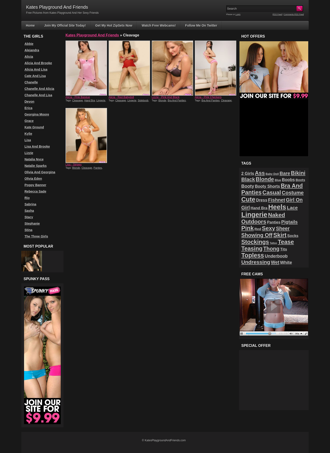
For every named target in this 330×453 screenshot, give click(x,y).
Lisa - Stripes (74, 164)
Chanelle (31, 82)
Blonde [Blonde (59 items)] (265, 179)
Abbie (29, 44)
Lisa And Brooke (37, 146)
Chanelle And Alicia (39, 89)
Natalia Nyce (34, 159)
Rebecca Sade (35, 191)
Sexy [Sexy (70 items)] (268, 228)
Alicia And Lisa (36, 69)
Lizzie (29, 153)
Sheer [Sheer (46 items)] (283, 228)
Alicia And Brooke (38, 63)
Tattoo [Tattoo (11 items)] (273, 243)
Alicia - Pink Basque (78, 97)
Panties (98, 167)
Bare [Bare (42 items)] (285, 173)
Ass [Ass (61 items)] (260, 173)
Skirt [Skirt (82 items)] (279, 235)
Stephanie (32, 223)
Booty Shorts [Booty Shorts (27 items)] (267, 186)
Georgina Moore (37, 114)
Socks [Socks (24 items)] (293, 236)
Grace (29, 121)
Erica (28, 108)
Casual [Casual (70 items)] (271, 192)
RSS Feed (277, 14)
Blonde (162, 100)
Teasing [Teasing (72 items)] (251, 248)
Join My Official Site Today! (65, 25)
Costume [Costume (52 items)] (293, 193)
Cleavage (77, 100)
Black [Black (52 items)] (248, 179)
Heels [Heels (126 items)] (277, 207)
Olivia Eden (33, 178)
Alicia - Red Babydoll (121, 97)
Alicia (29, 56)
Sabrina (30, 204)
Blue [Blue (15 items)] (278, 180)
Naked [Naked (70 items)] (276, 215)
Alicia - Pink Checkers (208, 97)
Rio (27, 198)
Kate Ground (34, 127)
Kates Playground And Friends (92, 35)
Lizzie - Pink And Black (165, 97)
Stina (28, 230)
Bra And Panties (177, 100)
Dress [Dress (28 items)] (261, 200)
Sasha (29, 211)
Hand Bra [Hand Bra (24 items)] (259, 208)
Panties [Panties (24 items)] (273, 222)
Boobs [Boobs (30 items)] (288, 179)
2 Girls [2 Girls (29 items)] (247, 173)
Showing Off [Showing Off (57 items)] (256, 235)
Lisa (28, 140)
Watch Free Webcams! (159, 25)
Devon (29, 101)
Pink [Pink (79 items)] (247, 228)
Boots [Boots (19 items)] (300, 180)
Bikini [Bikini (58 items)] (298, 173)
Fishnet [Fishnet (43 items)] (276, 199)
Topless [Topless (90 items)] (252, 255)
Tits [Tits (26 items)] (283, 249)
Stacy (29, 217)
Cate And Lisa (35, 76)
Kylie (28, 133)
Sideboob (143, 100)
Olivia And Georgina (40, 172)
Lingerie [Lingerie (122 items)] (254, 214)
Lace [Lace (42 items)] (292, 207)
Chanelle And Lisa (38, 95)
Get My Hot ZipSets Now (113, 25)
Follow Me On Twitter (201, 25)
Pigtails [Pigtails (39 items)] (289, 221)
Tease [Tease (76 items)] (286, 242)
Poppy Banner (35, 185)
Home (30, 25)
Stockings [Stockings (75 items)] (255, 242)
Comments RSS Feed (294, 14)
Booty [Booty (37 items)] (247, 186)
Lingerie (100, 100)
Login (238, 14)
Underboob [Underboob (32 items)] (276, 256)
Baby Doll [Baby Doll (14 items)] (272, 174)
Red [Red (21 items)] (258, 229)
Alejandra (32, 50)
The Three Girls (36, 236)
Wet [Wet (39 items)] (275, 262)
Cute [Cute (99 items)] (248, 199)
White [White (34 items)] (286, 262)
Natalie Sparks (36, 166)
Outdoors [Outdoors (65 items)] (253, 221)
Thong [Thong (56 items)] (271, 249)
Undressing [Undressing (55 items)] (255, 262)
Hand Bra (89, 100)
